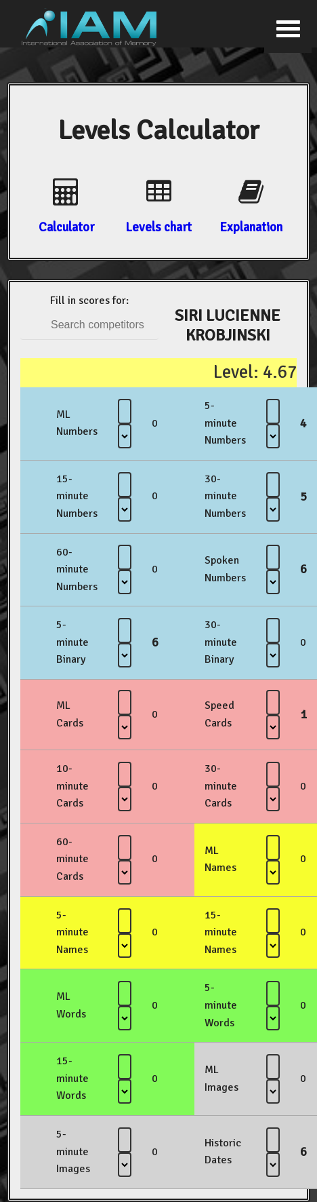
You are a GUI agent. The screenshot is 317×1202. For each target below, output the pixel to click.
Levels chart (158, 227)
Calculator (66, 227)
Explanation (250, 227)
